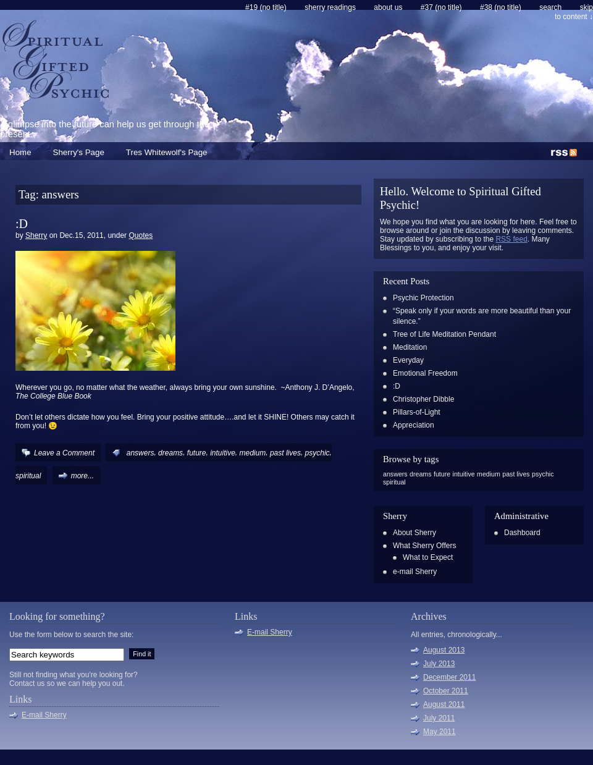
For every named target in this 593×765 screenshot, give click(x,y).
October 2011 (445, 691)
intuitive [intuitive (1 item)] (464, 474)
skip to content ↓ (574, 12)
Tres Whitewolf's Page (167, 152)
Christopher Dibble (423, 399)
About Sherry (414, 532)
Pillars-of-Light (416, 412)
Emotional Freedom (425, 373)
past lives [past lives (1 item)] (515, 474)
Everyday (408, 360)
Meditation (410, 347)
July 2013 (439, 663)
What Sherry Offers (424, 545)
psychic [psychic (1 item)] (543, 474)
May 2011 (439, 731)
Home (20, 152)
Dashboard (522, 532)
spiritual (28, 475)
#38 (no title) (500, 7)
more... (82, 475)
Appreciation (413, 425)
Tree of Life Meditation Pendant (444, 334)
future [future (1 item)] (442, 474)
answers (140, 453)
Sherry (36, 235)
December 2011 (449, 677)
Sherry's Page (78, 152)
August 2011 (444, 704)
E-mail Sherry (44, 715)
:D (21, 223)
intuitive (222, 453)
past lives (285, 453)
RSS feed (511, 239)
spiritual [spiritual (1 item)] (394, 482)
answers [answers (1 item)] (395, 474)
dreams (170, 453)
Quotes (140, 235)
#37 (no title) (441, 7)
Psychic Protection (423, 298)
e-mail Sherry (415, 571)
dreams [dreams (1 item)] (421, 474)
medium (253, 453)
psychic (317, 453)
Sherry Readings (330, 7)
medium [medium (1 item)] (488, 474)
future (196, 453)
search (550, 7)
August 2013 (444, 650)
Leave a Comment (64, 453)
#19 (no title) (266, 7)
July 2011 (439, 718)
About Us (388, 7)
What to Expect (428, 557)
